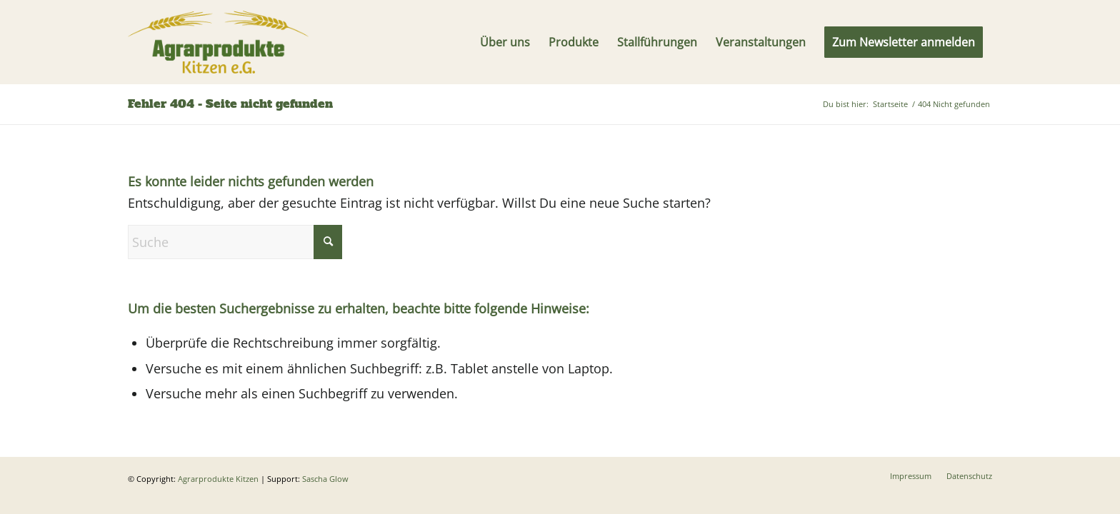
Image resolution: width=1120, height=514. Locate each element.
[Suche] (235, 242)
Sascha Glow (325, 478)
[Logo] (218, 42)
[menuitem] (505, 42)
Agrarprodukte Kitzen (218, 478)
